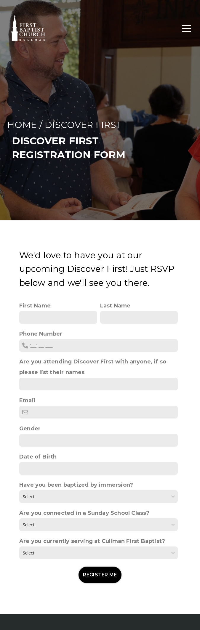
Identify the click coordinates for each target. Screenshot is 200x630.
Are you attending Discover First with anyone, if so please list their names (92, 367)
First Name (35, 305)
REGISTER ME (100, 575)
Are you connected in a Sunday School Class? (84, 513)
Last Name (115, 305)
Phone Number (40, 334)
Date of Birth (38, 456)
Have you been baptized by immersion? (76, 485)
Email (27, 400)
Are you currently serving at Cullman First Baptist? (92, 541)
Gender (30, 428)
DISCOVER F (73, 124)
